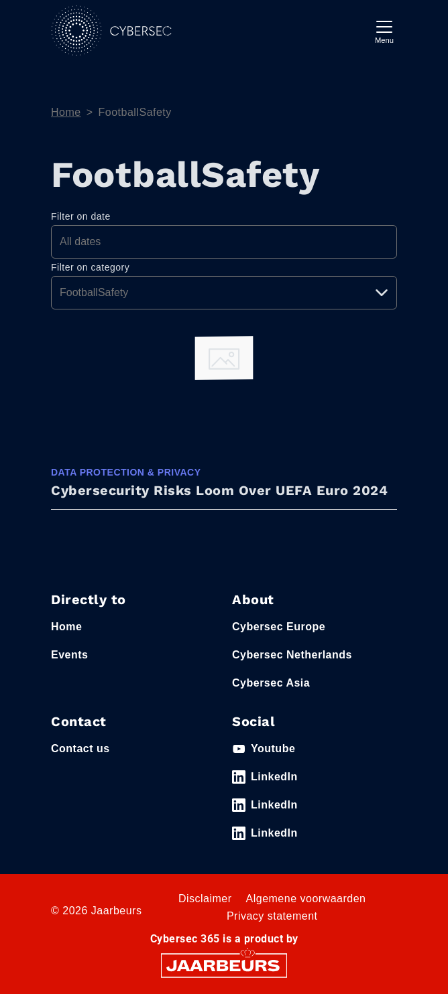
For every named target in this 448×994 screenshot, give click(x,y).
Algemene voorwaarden (306, 898)
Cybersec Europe (278, 626)
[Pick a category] (224, 292)
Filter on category (90, 267)
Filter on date (81, 216)
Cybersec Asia (271, 683)
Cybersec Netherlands (292, 654)
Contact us (80, 748)
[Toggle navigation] (384, 30)
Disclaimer (205, 898)
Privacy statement (272, 916)
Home (66, 112)
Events (69, 654)
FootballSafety (135, 112)
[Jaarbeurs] (224, 964)
